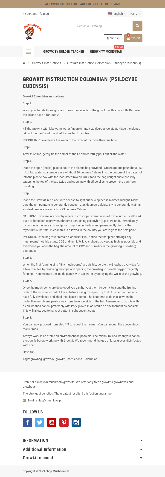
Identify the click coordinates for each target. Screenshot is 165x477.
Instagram (76, 422)
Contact (30, 13)
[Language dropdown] (117, 13)
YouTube (51, 422)
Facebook (27, 422)
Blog (44, 13)
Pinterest (64, 422)
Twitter (39, 422)
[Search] (108, 26)
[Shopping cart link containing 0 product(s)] (133, 38)
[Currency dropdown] (135, 13)
